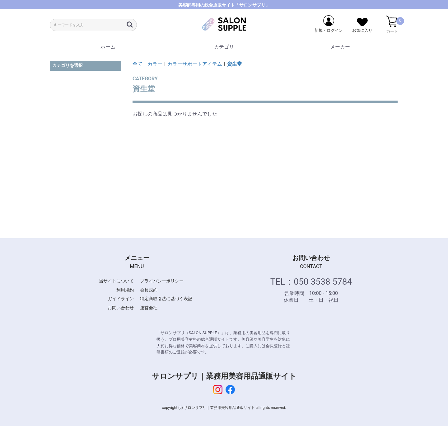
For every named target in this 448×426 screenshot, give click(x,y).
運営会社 (148, 307)
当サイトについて (116, 280)
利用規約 (125, 289)
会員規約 (148, 289)
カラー (154, 64)
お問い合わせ (121, 307)
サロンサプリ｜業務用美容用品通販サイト (224, 376)
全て (137, 64)
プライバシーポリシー (162, 280)
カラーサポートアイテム (194, 64)
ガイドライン (121, 298)
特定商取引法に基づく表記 (166, 298)
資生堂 (234, 64)
